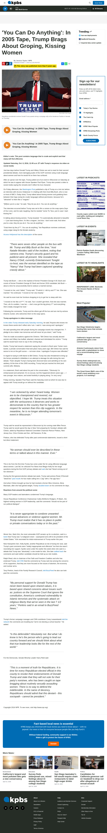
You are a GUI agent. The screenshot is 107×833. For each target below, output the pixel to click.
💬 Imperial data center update (90, 43)
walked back (58, 551)
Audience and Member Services (66, 801)
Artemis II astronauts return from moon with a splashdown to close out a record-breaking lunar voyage (90, 351)
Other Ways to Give (87, 811)
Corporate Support (86, 801)
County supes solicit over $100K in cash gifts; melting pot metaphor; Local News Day (91, 216)
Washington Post (28, 189)
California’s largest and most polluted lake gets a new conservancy (88, 340)
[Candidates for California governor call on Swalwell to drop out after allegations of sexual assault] (92, 762)
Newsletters (37, 804)
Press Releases (38, 818)
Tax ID (83, 815)
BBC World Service (21, 10)
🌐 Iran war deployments (88, 35)
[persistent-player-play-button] (5, 9)
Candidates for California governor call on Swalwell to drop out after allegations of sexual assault (92, 779)
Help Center (61, 821)
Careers (36, 808)
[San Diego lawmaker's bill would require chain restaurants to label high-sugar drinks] (66, 762)
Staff (35, 825)
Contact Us (60, 808)
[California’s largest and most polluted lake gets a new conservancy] (15, 762)
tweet (5, 537)
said (43, 469)
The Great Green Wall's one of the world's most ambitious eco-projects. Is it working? (90, 373)
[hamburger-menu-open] (4, 3)
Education (32, 771)
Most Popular (84, 303)
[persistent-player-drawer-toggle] (97, 9)
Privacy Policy (38, 821)
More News (9, 753)
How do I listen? (62, 815)
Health (56, 771)
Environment (7, 771)
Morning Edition (82, 9)
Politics (82, 771)
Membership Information (88, 808)
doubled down (43, 486)
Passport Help (61, 818)
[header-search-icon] (90, 3)
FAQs (59, 811)
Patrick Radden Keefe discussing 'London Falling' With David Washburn (90, 253)
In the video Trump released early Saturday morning (23, 323)
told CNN (20, 561)
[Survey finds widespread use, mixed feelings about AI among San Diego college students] (41, 762)
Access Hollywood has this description (17, 234)
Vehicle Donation (86, 818)
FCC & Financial (38, 811)
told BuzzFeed (48, 570)
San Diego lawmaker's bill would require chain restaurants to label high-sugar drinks (66, 777)
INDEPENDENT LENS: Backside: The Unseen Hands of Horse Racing (90, 289)
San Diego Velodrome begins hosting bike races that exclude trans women (89, 329)
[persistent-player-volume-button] (10, 9)
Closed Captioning (62, 804)
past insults (16, 479)
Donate (53, 744)
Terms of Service (38, 828)
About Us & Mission (39, 801)
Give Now (98, 3)
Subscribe (91, 141)
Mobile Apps (37, 815)
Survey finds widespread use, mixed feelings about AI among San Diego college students (89, 363)
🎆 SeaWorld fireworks (87, 39)
